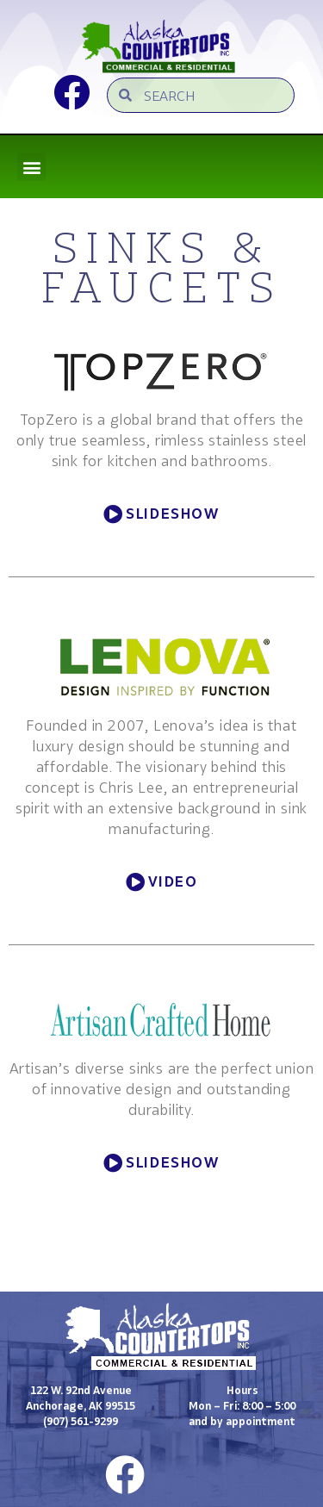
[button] (31, 167)
